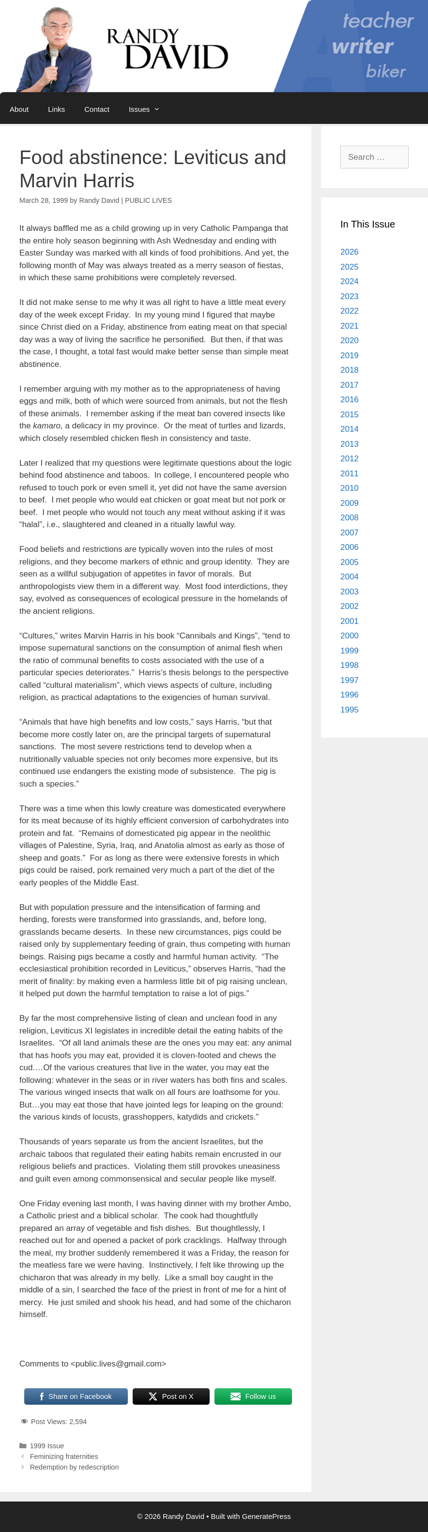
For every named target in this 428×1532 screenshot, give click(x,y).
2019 (349, 355)
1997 (349, 680)
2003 (349, 591)
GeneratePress (266, 1516)
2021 (349, 326)
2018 (349, 370)
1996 (349, 694)
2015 (349, 414)
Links (56, 109)
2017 (349, 385)
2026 (349, 252)
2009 (349, 503)
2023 (349, 296)
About (19, 109)
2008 (349, 517)
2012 (349, 458)
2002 (349, 606)
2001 (349, 621)
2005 (349, 562)
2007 (349, 532)
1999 (349, 650)
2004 (349, 576)
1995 (349, 709)
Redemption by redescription (74, 1467)
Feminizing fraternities (64, 1456)
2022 (349, 311)
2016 (349, 399)
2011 (349, 473)
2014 (349, 429)
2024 (349, 281)
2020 (349, 340)
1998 (349, 665)
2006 (349, 547)
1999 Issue (47, 1446)
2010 (349, 488)
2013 (349, 444)
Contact (96, 109)
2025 (349, 267)
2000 (349, 635)
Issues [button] (149, 109)
